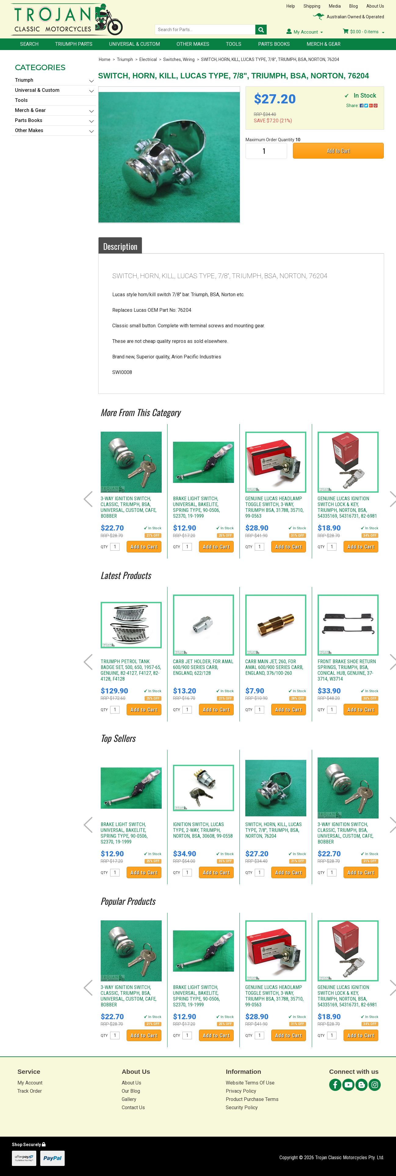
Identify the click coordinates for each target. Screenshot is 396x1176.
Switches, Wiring (179, 59)
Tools (233, 44)
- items (363, 32)
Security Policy (242, 1107)
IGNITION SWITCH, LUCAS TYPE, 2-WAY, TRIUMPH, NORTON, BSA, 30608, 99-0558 (203, 830)
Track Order (29, 1091)
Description (120, 246)
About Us (375, 6)
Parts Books (274, 44)
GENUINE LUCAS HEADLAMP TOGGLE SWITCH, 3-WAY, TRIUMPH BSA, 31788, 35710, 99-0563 (274, 507)
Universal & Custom (134, 44)
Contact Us (133, 1107)
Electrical (148, 59)
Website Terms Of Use (250, 1083)
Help (290, 6)
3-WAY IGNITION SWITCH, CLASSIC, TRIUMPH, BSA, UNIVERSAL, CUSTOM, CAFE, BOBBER (129, 507)
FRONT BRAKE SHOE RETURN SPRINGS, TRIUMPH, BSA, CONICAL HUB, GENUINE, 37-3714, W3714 (347, 670)
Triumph (125, 59)
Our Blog (131, 1091)
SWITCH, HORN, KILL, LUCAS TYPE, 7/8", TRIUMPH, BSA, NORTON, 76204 (270, 59)
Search (29, 44)
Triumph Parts (73, 44)
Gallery (129, 1099)
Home (104, 59)
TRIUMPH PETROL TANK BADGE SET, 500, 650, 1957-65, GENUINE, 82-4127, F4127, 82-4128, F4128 (131, 670)
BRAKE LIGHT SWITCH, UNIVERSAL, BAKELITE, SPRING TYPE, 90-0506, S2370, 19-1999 (196, 507)
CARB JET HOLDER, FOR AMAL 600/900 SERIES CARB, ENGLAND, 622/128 (203, 667)
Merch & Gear (323, 44)
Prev (88, 499)
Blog (353, 6)
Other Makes (193, 44)
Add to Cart (338, 150)
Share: (361, 105)
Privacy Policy (241, 1091)
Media (335, 6)
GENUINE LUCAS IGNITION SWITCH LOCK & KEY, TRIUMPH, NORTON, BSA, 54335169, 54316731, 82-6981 (347, 507)
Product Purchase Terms (252, 1099)
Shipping (312, 6)
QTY (104, 547)
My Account (29, 1083)
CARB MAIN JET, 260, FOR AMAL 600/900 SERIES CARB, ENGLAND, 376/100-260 (274, 667)
